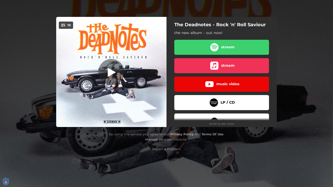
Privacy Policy (182, 134)
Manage (151, 139)
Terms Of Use (212, 134)
